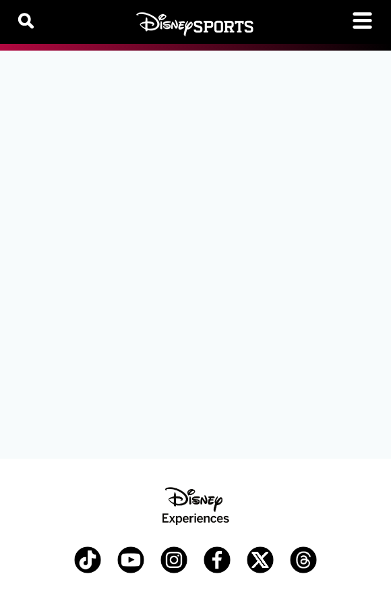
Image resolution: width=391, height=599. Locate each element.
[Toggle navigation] (362, 20)
